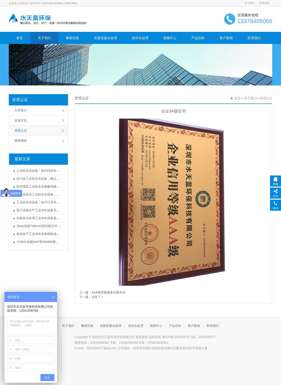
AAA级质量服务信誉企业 (108, 292)
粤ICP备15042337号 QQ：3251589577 (189, 337)
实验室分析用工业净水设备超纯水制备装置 (38, 218)
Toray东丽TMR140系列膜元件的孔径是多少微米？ (38, 226)
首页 (19, 38)
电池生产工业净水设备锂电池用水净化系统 (38, 234)
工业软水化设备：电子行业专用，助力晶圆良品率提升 (38, 202)
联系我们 (264, 3)
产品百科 (198, 38)
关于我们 (250, 3)
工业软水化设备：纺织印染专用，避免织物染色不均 (38, 170)
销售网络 (20, 140)
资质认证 (20, 100)
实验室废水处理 (105, 38)
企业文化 (20, 120)
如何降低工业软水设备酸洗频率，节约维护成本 (38, 186)
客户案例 (226, 38)
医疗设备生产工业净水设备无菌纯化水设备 (38, 210)
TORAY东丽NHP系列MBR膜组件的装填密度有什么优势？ (38, 242)
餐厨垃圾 (72, 38)
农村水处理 (140, 38)
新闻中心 (170, 38)
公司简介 (20, 110)
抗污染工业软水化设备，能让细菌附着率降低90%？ (38, 178)
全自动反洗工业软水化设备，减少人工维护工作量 (38, 194)
